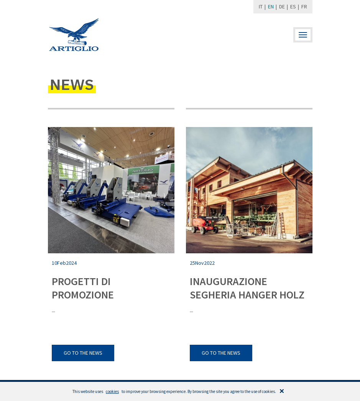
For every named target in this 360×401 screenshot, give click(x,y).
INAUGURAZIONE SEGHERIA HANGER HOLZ (247, 288)
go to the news (83, 352)
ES (293, 6)
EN (271, 6)
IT (261, 6)
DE (282, 6)
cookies (112, 391)
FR (304, 6)
